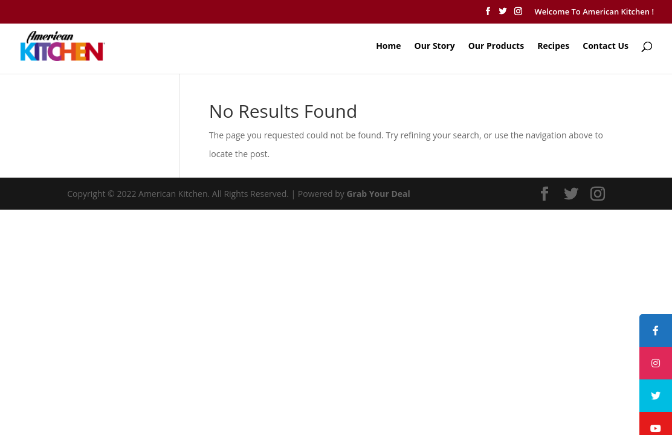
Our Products (496, 46)
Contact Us (605, 46)
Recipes (553, 46)
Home (388, 46)
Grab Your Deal (378, 193)
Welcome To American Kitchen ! (594, 11)
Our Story (435, 46)
